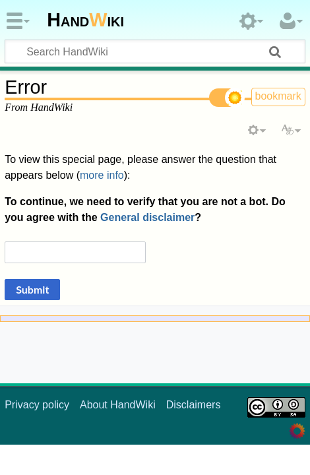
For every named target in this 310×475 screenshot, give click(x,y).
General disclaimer (147, 217)
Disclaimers (193, 404)
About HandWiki (118, 404)
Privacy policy (37, 404)
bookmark (278, 96)
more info (102, 175)
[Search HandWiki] (155, 51)
